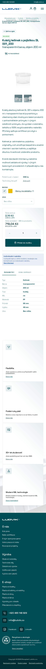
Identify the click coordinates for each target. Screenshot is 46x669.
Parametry (9, 272)
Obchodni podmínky (36, 663)
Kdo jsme (5, 531)
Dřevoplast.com (10, 18)
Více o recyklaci (17, 648)
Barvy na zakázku (23, 191)
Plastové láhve (8, 598)
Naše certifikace (8, 535)
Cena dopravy (25, 272)
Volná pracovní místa (10, 542)
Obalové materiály (9, 559)
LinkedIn (28, 629)
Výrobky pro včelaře (10, 601)
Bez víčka (8, 201)
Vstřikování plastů (9, 570)
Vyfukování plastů (9, 574)
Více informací (9, 263)
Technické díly (8, 563)
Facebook (12, 629)
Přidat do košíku (23, 243)
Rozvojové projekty (10, 546)
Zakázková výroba (9, 566)
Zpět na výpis (9, 31)
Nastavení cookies (9, 663)
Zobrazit (26, 181)
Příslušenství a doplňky (11, 605)
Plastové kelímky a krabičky (13, 590)
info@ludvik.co (39, 2)
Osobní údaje (22, 663)
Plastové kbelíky (8, 587)
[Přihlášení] (31, 9)
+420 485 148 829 (8, 2)
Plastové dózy (7, 594)
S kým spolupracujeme (11, 539)
